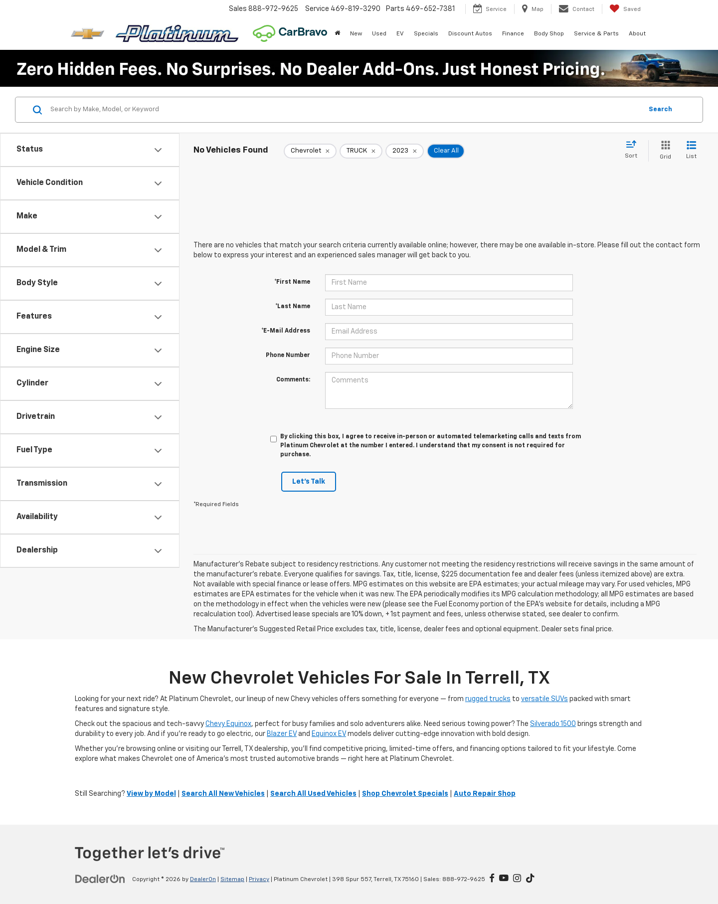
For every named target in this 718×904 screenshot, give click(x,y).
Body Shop (549, 34)
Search (660, 109)
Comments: (293, 380)
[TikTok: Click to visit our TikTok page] (530, 879)
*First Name (292, 282)
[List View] (691, 151)
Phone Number (288, 356)
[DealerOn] (100, 879)
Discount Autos (470, 34)
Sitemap (232, 880)
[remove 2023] (404, 151)
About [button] (637, 34)
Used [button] (379, 34)
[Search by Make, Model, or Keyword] (344, 110)
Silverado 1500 (553, 724)
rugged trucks (488, 699)
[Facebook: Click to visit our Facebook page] (492, 879)
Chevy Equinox (228, 724)
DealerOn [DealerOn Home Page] (203, 880)
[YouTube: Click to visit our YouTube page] (504, 879)
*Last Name (292, 307)
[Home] (337, 34)
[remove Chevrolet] (310, 151)
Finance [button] (513, 34)
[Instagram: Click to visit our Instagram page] (517, 879)
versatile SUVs (544, 699)
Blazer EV (282, 733)
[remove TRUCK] (361, 151)
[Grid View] (663, 151)
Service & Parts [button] (596, 34)
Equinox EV (329, 733)
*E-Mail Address (285, 331)
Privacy (259, 880)
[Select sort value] (634, 150)
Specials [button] (426, 34)
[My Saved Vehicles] (625, 9)
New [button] (356, 34)
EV (400, 34)
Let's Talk (308, 481)
